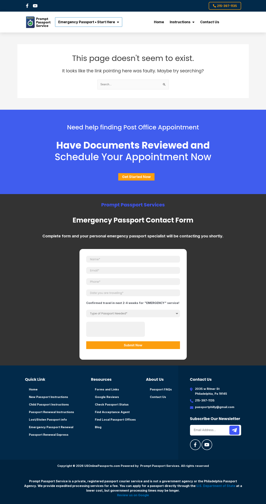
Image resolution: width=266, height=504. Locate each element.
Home (159, 22)
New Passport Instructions (48, 397)
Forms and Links (107, 389)
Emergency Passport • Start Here (88, 22)
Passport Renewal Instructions (51, 412)
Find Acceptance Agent (112, 412)
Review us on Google (133, 495)
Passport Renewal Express (48, 434)
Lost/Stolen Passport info (48, 419)
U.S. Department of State (215, 486)
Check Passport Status (112, 404)
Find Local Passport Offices (115, 419)
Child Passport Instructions (49, 404)
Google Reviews (107, 397)
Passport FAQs (161, 389)
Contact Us (209, 22)
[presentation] (115, 329)
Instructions (182, 22)
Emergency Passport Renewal (51, 427)
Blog (98, 427)
